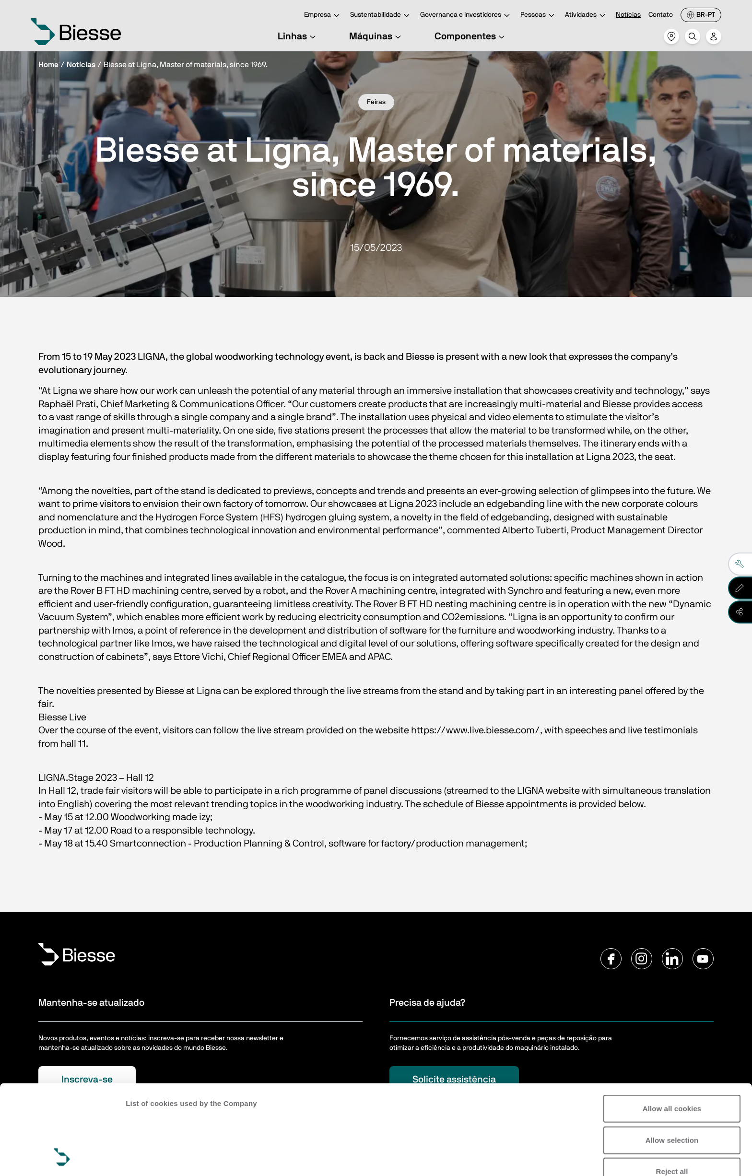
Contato (660, 15)
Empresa (323, 16)
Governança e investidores (466, 16)
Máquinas (376, 36)
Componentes (471, 36)
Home (48, 65)
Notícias (628, 15)
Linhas (298, 36)
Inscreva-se (87, 1079)
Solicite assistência (454, 1079)
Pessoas (538, 16)
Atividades (586, 16)
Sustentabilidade (381, 16)
